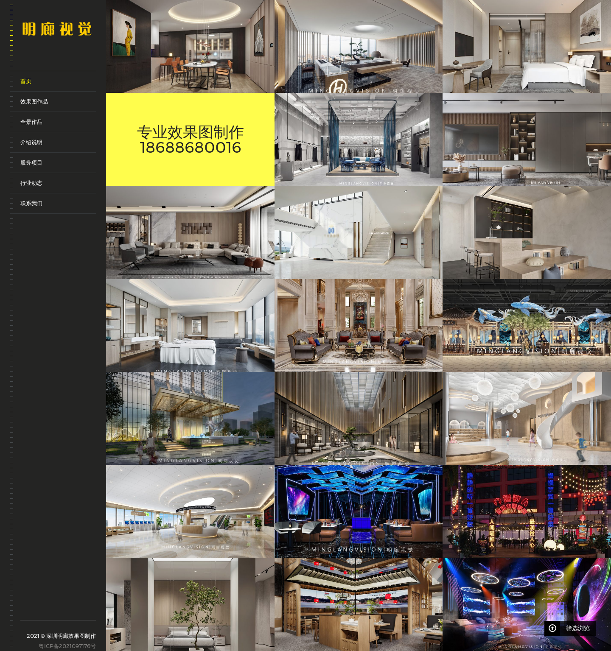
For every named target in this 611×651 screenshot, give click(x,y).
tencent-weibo (37, 607)
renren (73, 610)
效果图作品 (34, 101)
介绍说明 (31, 142)
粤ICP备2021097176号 (67, 646)
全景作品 (31, 121)
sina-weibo (25, 607)
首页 (25, 81)
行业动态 (31, 182)
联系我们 (31, 203)
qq (61, 610)
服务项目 (31, 162)
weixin (49, 610)
